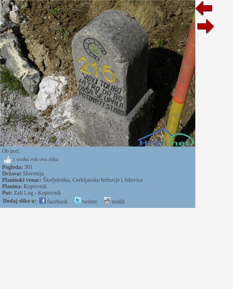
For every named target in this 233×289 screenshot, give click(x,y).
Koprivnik (35, 186)
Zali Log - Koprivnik (37, 193)
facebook (53, 202)
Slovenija (33, 174)
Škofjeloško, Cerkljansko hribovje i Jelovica (92, 180)
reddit (114, 202)
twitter (86, 202)
